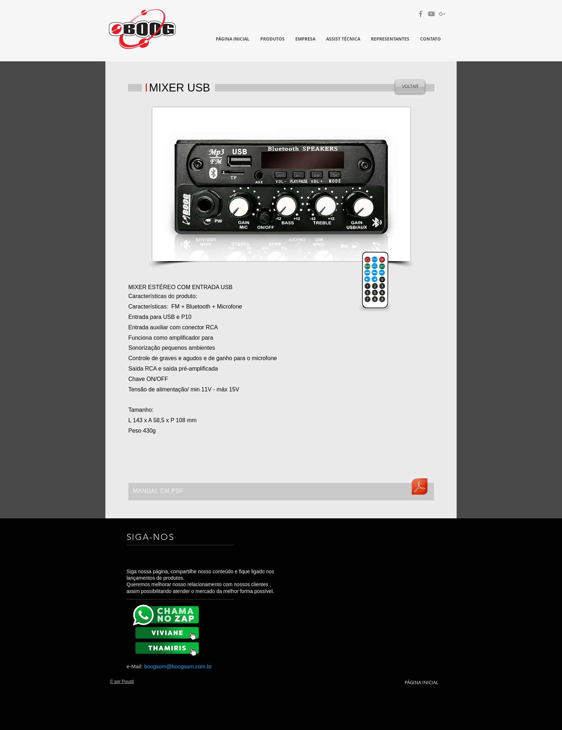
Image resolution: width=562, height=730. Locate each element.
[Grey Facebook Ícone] (420, 14)
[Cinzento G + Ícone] (442, 14)
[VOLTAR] (410, 87)
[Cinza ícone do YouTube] (431, 14)
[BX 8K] (168, 647)
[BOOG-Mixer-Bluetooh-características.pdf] (419, 487)
